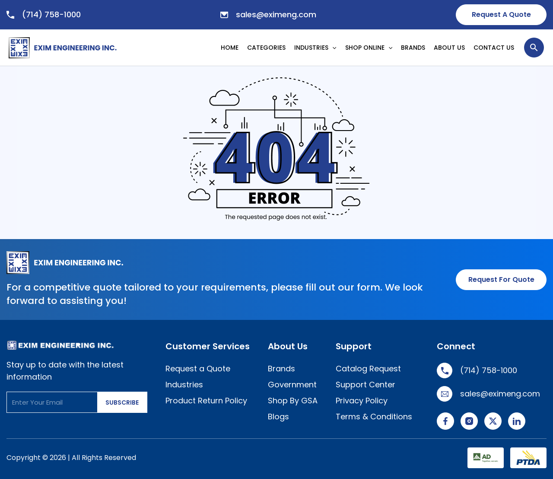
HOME (229, 47)
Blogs (278, 416)
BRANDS (413, 47)
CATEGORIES (266, 47)
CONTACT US (494, 47)
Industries (184, 384)
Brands (281, 368)
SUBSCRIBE (122, 402)
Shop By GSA (293, 400)
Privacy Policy (362, 400)
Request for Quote (501, 279)
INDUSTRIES (315, 47)
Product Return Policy (206, 400)
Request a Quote (197, 368)
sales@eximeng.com (268, 14)
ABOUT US (449, 47)
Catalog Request (368, 368)
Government (292, 384)
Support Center (365, 384)
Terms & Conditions (374, 416)
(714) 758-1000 (43, 14)
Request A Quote (501, 14)
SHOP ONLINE (368, 47)
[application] (334, 47)
